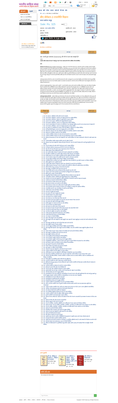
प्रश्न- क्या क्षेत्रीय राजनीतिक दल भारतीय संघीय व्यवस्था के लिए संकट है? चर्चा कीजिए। (61, 153)
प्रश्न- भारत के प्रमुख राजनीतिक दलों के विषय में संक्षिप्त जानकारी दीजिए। (58, 158)
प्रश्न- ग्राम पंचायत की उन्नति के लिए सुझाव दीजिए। (53, 201)
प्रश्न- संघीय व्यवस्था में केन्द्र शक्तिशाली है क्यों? (53, 150)
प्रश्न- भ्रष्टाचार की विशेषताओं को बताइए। (52, 313)
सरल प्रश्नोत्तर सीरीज (50, 28)
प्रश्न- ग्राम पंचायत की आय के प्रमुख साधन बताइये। (53, 193)
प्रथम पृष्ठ (68, 52)
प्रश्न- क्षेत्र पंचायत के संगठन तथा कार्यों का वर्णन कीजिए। (55, 183)
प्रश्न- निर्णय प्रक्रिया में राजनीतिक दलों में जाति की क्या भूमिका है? (57, 258)
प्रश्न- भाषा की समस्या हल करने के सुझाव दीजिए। (53, 272)
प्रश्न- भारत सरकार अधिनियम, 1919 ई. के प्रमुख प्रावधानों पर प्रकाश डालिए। (59, 126)
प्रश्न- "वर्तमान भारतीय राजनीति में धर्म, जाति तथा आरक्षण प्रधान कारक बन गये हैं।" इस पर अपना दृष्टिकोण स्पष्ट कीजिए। (68, 286)
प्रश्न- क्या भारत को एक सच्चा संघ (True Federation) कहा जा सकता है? (59, 148)
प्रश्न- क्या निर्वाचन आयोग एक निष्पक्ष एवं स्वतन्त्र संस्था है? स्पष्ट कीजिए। (58, 242)
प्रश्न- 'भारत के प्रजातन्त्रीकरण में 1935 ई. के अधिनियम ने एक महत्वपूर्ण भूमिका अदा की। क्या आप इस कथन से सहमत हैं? (69, 124)
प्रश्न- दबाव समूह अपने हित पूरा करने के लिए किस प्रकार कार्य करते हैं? (58, 222)
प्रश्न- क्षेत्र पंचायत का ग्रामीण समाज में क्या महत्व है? (54, 206)
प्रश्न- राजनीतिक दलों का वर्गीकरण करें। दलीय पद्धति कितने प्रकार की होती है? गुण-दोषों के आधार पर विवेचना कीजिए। (68, 160)
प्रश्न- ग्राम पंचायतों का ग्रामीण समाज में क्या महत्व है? (54, 181)
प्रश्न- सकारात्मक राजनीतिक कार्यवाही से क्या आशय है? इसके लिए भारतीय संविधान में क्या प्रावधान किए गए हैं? (67, 254)
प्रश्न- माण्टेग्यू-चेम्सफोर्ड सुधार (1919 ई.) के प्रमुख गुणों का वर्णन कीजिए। (58, 129)
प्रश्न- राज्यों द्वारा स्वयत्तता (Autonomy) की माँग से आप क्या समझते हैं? (58, 147)
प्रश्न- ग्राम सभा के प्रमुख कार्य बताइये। (51, 191)
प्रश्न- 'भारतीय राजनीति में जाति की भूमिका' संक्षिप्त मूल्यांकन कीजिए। (58, 293)
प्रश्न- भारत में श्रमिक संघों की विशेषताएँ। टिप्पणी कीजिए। (55, 235)
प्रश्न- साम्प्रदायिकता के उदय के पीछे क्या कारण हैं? (54, 276)
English (95, 4)
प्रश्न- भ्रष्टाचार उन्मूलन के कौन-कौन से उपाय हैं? (53, 301)
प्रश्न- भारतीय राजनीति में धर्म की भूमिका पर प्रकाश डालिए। (55, 250)
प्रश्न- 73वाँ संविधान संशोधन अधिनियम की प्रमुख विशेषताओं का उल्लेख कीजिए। (60, 176)
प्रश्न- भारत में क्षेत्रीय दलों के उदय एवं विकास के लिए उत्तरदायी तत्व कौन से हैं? (59, 170)
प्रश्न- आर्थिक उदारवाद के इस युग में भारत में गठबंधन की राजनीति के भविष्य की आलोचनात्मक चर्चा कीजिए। (66, 165)
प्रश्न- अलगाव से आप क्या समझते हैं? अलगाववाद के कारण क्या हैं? (57, 249)
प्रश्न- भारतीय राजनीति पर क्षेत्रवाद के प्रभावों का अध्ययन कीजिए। (57, 265)
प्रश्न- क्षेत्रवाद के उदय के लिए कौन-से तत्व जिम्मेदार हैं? (54, 267)
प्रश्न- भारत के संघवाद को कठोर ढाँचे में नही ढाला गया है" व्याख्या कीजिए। (58, 145)
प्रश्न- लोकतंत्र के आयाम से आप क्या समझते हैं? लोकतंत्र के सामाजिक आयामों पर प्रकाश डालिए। (63, 130)
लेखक (80, 2)
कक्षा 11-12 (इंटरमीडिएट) (26, 17)
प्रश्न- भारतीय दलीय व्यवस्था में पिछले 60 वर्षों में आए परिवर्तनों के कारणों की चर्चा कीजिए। (62, 163)
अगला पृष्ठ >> (92, 52)
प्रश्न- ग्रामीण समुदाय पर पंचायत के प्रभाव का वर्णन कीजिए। (55, 203)
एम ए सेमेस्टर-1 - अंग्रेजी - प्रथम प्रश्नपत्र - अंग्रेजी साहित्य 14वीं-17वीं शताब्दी (71, 359)
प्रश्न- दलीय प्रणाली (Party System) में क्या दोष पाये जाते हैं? (56, 167)
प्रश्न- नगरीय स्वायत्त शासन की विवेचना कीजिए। (53, 190)
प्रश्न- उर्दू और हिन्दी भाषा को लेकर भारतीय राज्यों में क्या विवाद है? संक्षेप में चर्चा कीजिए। (62, 270)
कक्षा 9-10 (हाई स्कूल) (25, 19)
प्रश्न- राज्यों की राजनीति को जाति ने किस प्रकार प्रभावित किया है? (57, 260)
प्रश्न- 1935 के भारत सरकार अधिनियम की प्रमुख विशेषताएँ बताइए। (57, 121)
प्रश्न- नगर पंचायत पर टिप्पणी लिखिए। (51, 216)
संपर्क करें (57, 10)
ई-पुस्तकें (31, 11)
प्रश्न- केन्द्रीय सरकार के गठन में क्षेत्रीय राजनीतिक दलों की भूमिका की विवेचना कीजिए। (61, 155)
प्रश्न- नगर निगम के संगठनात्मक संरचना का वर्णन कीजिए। (55, 209)
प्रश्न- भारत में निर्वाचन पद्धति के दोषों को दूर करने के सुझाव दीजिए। (57, 239)
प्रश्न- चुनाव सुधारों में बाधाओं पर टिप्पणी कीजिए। (53, 244)
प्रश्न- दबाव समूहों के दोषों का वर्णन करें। (51, 234)
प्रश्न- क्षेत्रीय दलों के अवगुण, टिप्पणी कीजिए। (52, 173)
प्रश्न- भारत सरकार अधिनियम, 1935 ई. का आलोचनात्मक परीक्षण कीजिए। (59, 122)
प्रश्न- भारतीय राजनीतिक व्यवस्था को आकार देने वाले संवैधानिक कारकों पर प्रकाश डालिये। (62, 135)
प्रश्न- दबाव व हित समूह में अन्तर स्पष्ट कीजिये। (52, 217)
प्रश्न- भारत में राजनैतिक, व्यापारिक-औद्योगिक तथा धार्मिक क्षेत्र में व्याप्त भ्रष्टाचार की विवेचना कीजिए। (64, 303)
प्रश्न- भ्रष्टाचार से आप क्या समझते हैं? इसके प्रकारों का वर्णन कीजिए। (57, 311)
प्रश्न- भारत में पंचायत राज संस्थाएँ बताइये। (52, 204)
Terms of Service (50, 399)
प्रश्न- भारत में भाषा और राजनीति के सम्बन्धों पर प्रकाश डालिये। (56, 268)
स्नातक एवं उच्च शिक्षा (25, 14)
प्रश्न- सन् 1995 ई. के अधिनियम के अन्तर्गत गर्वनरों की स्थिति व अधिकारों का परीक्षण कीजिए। (63, 127)
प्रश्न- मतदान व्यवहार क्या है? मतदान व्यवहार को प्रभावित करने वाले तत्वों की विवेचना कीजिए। (63, 231)
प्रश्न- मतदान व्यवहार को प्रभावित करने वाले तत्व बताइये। (55, 245)
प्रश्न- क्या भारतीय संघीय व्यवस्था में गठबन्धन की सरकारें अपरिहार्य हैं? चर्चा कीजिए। (61, 152)
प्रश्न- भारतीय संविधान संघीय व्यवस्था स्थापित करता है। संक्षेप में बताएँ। (58, 140)
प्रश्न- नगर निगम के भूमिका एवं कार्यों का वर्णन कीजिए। (55, 211)
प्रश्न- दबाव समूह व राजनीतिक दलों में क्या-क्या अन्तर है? (55, 168)
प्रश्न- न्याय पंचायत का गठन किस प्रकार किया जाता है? (54, 198)
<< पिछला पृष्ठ (45, 52)
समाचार (52, 10)
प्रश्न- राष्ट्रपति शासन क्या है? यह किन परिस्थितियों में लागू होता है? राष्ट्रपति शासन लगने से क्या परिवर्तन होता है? (66, 316)
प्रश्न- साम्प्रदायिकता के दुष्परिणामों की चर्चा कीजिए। (54, 278)
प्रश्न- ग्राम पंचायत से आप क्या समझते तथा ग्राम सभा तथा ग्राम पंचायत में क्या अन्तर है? (61, 199)
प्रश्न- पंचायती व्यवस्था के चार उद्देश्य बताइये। (52, 194)
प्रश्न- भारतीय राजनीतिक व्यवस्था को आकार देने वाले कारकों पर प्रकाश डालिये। (60, 134)
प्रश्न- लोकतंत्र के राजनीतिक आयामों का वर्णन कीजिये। (54, 132)
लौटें (43, 42)
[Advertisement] (68, 337)
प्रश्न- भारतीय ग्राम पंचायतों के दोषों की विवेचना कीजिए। (55, 180)
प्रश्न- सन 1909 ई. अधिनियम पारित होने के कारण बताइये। (55, 116)
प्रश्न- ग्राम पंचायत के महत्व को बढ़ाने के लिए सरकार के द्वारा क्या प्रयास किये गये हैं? (60, 208)
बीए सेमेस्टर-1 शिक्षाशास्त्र (88, 357)
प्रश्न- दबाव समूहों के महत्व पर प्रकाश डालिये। (52, 224)
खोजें (44, 10)
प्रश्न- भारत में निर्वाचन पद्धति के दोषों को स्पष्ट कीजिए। (54, 237)
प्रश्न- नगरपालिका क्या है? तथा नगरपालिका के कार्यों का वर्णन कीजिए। (58, 188)
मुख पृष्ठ (40, 10)
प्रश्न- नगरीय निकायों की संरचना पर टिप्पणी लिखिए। (54, 214)
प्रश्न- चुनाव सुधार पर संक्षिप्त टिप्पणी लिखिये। (52, 247)
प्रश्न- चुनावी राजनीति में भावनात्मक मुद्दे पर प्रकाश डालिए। (55, 295)
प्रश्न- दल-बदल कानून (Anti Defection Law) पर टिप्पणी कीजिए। (57, 321)
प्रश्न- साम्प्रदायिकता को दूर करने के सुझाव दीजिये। (53, 280)
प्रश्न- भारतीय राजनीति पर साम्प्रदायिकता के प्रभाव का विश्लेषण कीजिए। (58, 281)
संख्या (62, 24)
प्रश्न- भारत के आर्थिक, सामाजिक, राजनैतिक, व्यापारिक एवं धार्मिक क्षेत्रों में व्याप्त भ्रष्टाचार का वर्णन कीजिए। (66, 306)
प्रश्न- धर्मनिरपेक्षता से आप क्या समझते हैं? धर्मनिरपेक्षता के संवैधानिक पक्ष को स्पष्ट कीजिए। (62, 252)
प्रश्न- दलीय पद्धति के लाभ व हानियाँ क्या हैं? (52, 162)
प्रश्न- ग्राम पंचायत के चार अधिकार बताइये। (52, 196)
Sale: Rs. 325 (47, 24)
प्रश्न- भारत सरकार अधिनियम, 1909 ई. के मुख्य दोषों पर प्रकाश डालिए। (58, 119)
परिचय (47, 10)
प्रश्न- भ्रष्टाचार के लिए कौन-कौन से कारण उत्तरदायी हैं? (54, 299)
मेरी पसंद (62, 10)
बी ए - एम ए (42, 13)
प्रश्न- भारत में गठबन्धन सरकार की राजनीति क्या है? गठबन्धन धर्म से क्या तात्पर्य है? (60, 157)
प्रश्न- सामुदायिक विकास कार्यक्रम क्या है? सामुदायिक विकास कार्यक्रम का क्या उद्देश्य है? (61, 175)
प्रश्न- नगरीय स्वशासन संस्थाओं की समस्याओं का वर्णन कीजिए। (56, 212)
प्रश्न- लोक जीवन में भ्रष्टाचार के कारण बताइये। (53, 314)
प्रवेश (66, 10)
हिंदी (96, 2)
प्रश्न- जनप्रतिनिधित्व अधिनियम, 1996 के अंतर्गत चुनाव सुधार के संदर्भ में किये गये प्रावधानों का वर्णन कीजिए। (66, 240)
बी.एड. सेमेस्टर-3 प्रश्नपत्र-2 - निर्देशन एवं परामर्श (53, 357)
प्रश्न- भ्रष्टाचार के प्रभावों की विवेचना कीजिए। (52, 308)
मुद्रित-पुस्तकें (23, 11)
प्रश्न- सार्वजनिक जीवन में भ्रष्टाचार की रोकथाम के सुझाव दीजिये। (56, 309)
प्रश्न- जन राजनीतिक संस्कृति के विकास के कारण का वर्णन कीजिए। (57, 291)
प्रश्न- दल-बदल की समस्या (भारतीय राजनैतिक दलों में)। (54, 317)
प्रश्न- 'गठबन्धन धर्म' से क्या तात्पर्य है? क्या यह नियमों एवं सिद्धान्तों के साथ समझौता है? (61, 171)
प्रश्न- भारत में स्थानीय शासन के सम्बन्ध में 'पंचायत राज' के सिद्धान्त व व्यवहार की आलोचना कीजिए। (64, 186)
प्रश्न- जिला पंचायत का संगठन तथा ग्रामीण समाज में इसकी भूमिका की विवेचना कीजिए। (61, 185)
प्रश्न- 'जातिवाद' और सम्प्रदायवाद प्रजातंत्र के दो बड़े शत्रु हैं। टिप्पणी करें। (58, 288)
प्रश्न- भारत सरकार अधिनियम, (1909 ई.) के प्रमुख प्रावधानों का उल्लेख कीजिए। (60, 117)
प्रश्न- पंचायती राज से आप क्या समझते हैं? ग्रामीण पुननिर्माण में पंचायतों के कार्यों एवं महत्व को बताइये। (64, 178)
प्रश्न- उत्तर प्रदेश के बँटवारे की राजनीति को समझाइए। (54, 290)
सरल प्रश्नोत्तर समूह (46, 20)
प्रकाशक (86, 2)
